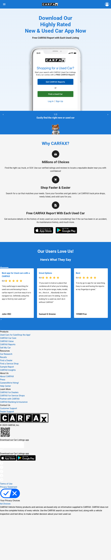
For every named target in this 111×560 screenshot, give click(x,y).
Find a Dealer (6, 360)
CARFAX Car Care (8, 338)
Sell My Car (5, 347)
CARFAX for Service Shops (12, 395)
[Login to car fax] (107, 4)
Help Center (5, 386)
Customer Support (8, 408)
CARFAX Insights (8, 370)
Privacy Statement (8, 487)
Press (2, 379)
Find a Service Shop (9, 363)
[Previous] (3, 114)
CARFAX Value (7, 341)
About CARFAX (7, 376)
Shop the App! (23, 335)
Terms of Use (6, 483)
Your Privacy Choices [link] (10, 495)
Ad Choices (5, 503)
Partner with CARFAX (9, 399)
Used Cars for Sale (8, 335)
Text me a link (12, 444)
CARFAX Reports (7, 344)
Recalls (3, 357)
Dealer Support (7, 411)
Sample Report (7, 367)
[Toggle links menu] (4, 4)
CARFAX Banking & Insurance (13, 402)
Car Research (6, 354)
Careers (9, 383)
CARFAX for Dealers (9, 392)
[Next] (108, 114)
